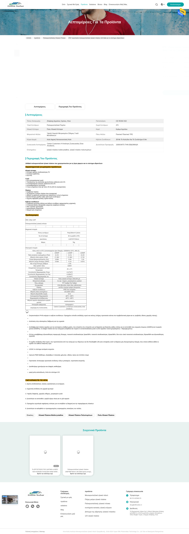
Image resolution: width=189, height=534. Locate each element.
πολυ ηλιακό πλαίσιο (106, 415)
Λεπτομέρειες (40, 107)
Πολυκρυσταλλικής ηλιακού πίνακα (54, 38)
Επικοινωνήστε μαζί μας (118, 4)
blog (105, 4)
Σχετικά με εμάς (73, 4)
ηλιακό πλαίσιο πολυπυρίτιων (80, 415)
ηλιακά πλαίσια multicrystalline (51, 415)
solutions (92, 4)
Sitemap (42, 531)
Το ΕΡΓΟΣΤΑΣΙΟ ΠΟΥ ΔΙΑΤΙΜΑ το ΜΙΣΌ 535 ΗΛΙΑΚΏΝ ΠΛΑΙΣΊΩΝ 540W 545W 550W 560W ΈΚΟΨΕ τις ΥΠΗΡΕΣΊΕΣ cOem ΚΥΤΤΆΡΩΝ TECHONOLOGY (45, 471)
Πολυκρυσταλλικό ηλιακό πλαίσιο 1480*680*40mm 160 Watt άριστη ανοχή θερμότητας (78, 471)
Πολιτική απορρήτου (31, 531)
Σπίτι (63, 4)
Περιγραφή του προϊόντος (70, 107)
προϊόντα (84, 4)
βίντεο (100, 4)
